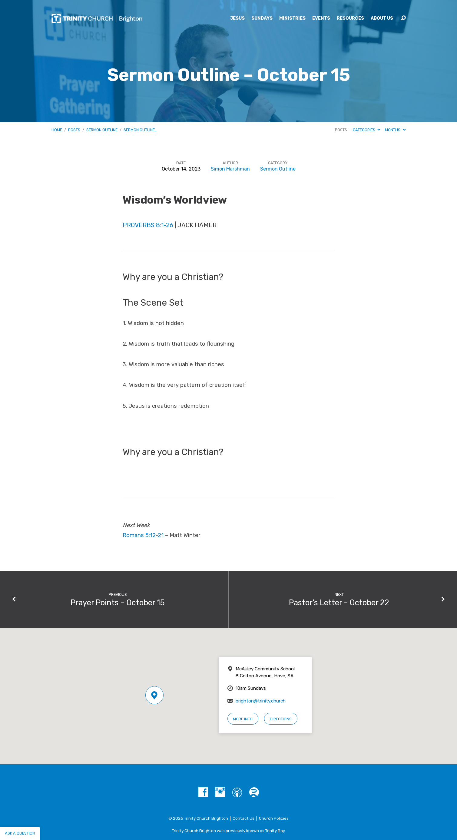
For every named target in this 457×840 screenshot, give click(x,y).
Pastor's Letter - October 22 (339, 602)
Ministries (292, 18)
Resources (350, 18)
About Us (382, 18)
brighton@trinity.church (261, 701)
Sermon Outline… (140, 130)
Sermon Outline (102, 130)
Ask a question (20, 833)
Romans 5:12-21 (143, 535)
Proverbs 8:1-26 (148, 225)
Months (395, 130)
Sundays (262, 18)
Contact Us (243, 818)
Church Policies (274, 818)
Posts (74, 130)
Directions (281, 719)
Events (321, 18)
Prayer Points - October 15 (118, 602)
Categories (366, 130)
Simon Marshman (230, 169)
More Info (243, 719)
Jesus (237, 18)
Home (56, 130)
